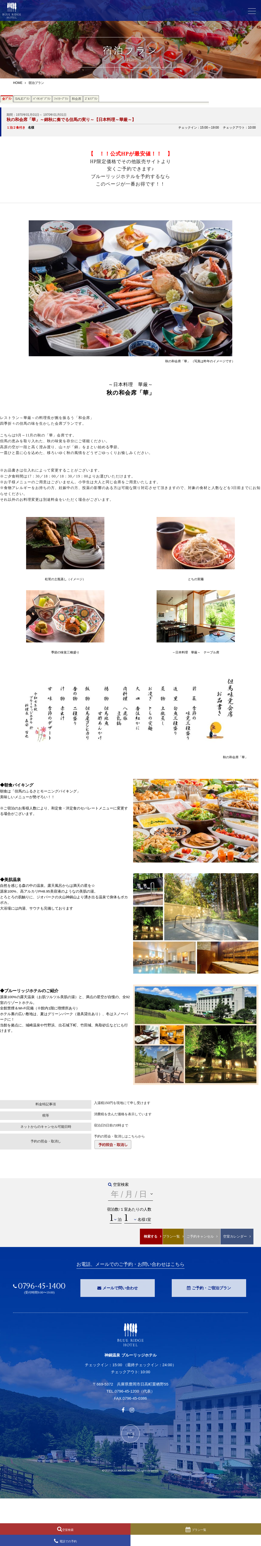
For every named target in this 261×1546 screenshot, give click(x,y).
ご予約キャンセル (200, 1236)
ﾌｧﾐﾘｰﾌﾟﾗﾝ (61, 99)
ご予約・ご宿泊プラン (211, 1288)
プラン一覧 (171, 1236)
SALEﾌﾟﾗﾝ (22, 99)
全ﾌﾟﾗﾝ (6, 99)
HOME (17, 83)
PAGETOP (130, 1435)
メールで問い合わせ (120, 1288)
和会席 (76, 99)
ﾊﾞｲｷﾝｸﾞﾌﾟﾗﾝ (41, 99)
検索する (150, 1236)
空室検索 (68, 1529)
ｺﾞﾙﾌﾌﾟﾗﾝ (91, 99)
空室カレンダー (235, 1236)
